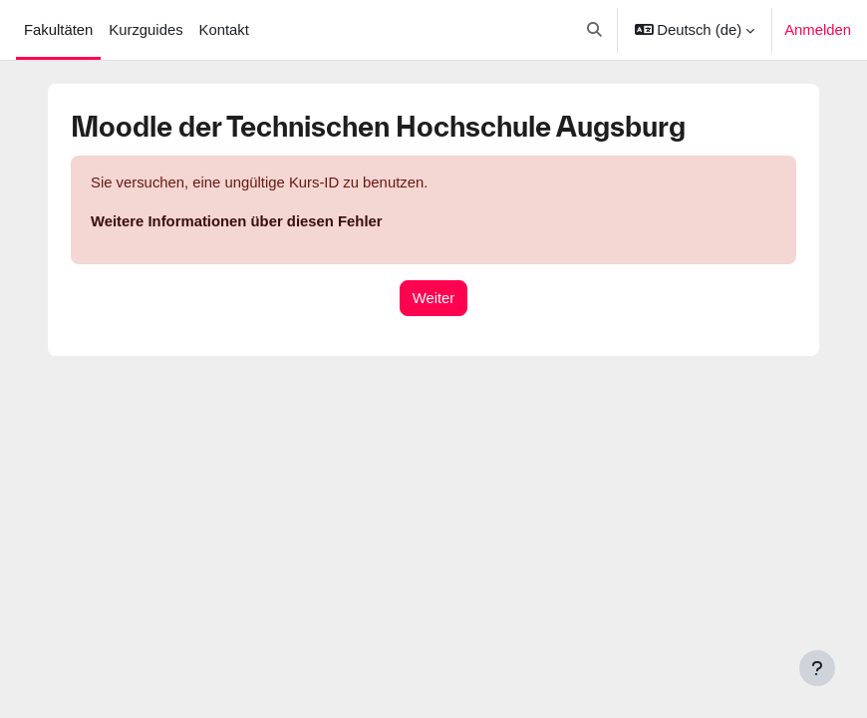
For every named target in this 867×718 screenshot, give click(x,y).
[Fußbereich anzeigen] (817, 668)
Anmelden (817, 30)
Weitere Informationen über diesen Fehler (237, 221)
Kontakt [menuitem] (224, 30)
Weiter (434, 298)
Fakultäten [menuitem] (58, 30)
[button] (594, 30)
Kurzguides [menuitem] (145, 30)
